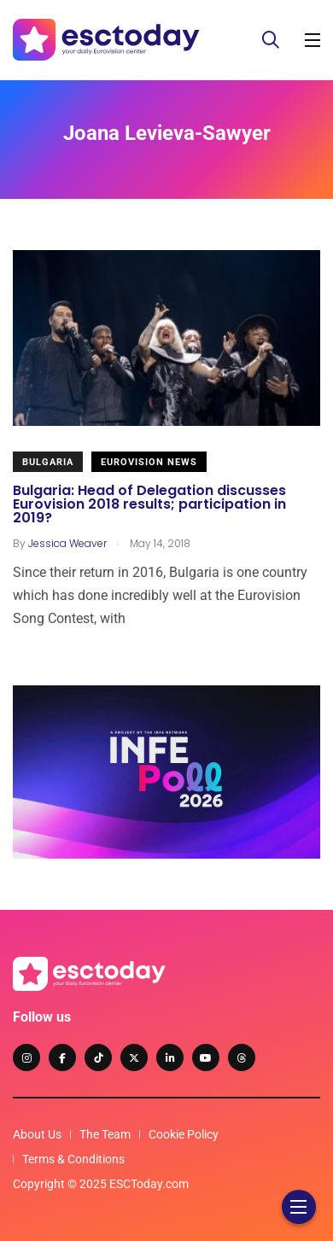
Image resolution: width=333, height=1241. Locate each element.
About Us (37, 1134)
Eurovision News (149, 462)
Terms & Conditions (73, 1159)
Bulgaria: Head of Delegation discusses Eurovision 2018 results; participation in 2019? (149, 504)
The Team (105, 1134)
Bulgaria (47, 462)
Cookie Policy (184, 1134)
